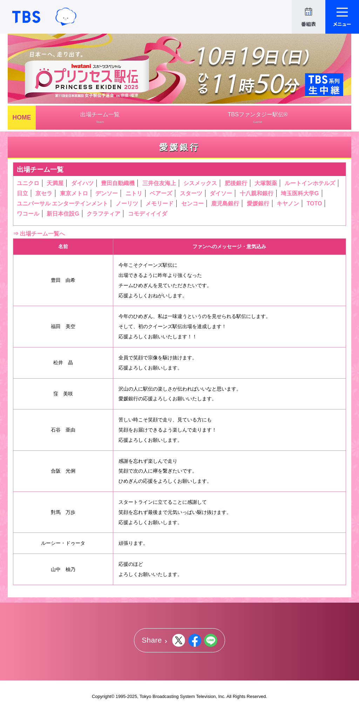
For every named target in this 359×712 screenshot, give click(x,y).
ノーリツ (127, 203)
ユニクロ (28, 183)
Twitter (178, 640)
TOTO (314, 203)
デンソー (106, 193)
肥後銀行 (236, 183)
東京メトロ (74, 193)
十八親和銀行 (256, 193)
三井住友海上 (159, 183)
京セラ (43, 193)
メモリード (159, 203)
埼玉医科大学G (300, 193)
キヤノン (288, 203)
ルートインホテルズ (310, 183)
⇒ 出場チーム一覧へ (39, 234)
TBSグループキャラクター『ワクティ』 (65, 16)
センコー (192, 203)
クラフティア (103, 214)
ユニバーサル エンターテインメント (62, 203)
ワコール (28, 214)
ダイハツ (82, 183)
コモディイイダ (147, 214)
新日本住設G (63, 214)
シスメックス (200, 183)
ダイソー (221, 193)
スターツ (191, 193)
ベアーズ (161, 193)
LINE (210, 640)
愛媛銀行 (258, 203)
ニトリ (134, 193)
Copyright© (103, 696)
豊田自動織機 (118, 183)
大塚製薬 (266, 183)
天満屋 (55, 183)
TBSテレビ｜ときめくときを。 (26, 17)
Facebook (194, 640)
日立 (22, 193)
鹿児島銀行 (225, 203)
